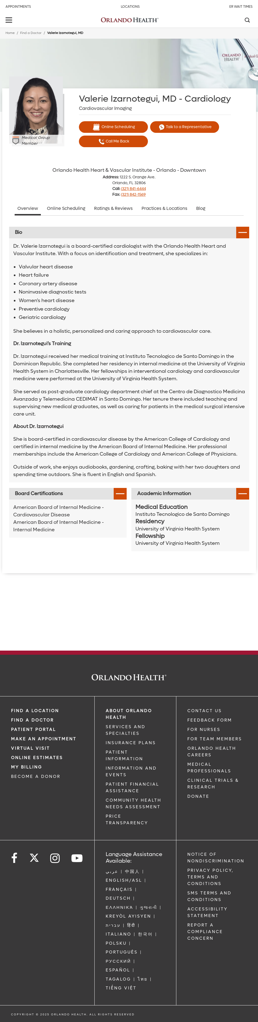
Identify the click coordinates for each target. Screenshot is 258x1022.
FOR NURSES (203, 729)
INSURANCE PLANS (131, 743)
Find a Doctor (30, 33)
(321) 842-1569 (133, 194)
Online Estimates (37, 757)
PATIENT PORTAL (33, 729)
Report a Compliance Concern (205, 931)
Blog (200, 208)
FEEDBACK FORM (209, 720)
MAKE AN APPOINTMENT (43, 739)
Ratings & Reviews (113, 208)
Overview (27, 208)
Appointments (18, 6)
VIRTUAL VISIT (30, 748)
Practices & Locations (164, 208)
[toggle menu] (10, 20)
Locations (130, 6)
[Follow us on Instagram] (55, 858)
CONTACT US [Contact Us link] (204, 711)
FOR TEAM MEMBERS (214, 739)
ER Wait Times (240, 6)
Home (10, 33)
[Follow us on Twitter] (34, 856)
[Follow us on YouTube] (77, 858)
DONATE (198, 796)
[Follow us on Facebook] (14, 858)
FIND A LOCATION (35, 711)
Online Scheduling (113, 127)
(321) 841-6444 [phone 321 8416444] (133, 188)
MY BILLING (26, 767)
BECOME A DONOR (35, 776)
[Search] (246, 20)
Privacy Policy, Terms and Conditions (210, 877)
